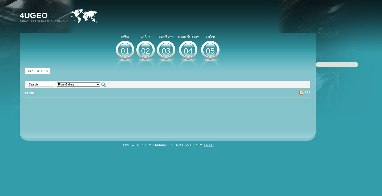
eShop (210, 37)
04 (188, 50)
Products (166, 37)
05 (210, 50)
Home (125, 37)
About (145, 37)
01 (125, 50)
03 (166, 50)
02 (145, 50)
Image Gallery (188, 37)
